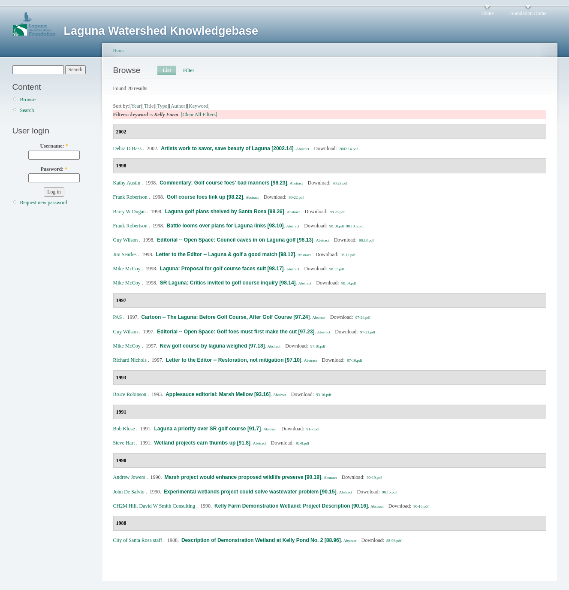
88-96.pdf (393, 541)
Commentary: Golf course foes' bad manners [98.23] (223, 183)
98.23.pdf (340, 183)
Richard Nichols (130, 360)
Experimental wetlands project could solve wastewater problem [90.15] (250, 492)
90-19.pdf (374, 477)
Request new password (43, 203)
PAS (117, 317)
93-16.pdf (323, 395)
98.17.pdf (336, 269)
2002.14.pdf (348, 149)
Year (136, 106)
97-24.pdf (362, 317)
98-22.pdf (296, 197)
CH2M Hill (125, 506)
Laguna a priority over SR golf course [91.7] (207, 429)
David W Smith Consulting (167, 506)
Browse (28, 100)
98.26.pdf (337, 212)
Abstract (303, 149)
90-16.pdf (420, 506)
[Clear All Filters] (199, 115)
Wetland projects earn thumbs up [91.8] (202, 443)
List (167, 70)
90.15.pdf (389, 492)
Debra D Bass (127, 148)
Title (149, 106)
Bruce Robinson (130, 394)
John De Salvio (129, 492)
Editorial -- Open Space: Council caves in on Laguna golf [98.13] (235, 240)
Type (162, 106)
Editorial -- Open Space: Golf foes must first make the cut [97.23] (235, 332)
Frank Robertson (130, 197)
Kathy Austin (127, 183)
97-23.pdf (367, 332)
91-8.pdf (302, 443)
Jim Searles (125, 254)
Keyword (198, 106)
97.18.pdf (317, 346)
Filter (188, 70)
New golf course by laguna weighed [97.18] (212, 346)
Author (178, 106)
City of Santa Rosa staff (137, 540)
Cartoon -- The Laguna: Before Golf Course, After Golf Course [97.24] (225, 317)
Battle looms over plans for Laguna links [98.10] (225, 226)
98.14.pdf (348, 283)
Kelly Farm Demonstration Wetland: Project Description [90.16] (291, 506)
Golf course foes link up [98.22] (205, 197)
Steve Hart (124, 443)
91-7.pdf (313, 429)
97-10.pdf (354, 360)
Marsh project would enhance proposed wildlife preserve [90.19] (242, 477)
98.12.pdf (348, 255)
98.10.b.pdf (355, 226)
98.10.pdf (336, 226)
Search (27, 110)
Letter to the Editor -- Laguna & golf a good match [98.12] (225, 254)
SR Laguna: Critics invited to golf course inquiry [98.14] (228, 283)
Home (487, 13)
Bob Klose (124, 429)
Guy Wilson (125, 240)
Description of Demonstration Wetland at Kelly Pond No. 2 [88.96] (261, 540)
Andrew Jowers (129, 477)
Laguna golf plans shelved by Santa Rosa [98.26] (224, 212)
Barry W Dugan (129, 212)
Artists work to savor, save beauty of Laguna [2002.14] (227, 148)
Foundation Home (528, 13)
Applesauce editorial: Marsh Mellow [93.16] (218, 394)
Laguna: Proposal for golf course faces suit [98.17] (222, 269)
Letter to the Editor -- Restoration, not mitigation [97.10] (233, 360)
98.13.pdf (366, 240)
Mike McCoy (127, 269)
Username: (54, 146)
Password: (54, 169)
